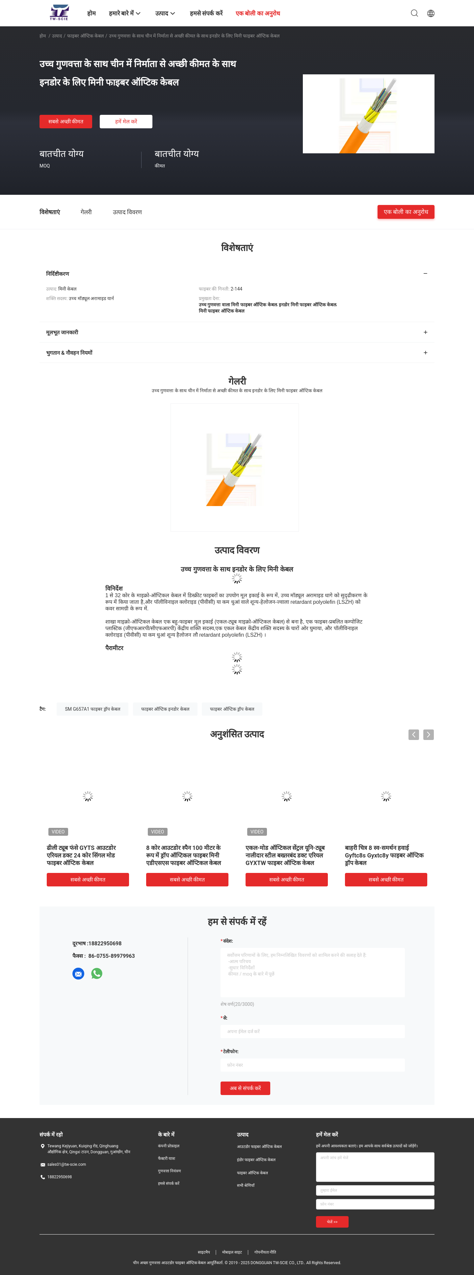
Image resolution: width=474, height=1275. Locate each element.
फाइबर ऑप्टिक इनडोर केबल (165, 709)
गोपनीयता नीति (265, 1252)
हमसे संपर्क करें (168, 1183)
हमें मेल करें (126, 121)
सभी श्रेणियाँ (245, 1185)
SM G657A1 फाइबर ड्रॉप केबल (92, 709)
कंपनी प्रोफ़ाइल (168, 1146)
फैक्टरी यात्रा (166, 1158)
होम (43, 35)
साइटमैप (204, 1252)
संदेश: (228, 941)
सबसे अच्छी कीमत (66, 121)
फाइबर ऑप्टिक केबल (85, 35)
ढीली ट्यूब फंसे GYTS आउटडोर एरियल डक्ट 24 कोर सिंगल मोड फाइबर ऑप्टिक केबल (81, 855)
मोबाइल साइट (232, 1252)
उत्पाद (57, 35)
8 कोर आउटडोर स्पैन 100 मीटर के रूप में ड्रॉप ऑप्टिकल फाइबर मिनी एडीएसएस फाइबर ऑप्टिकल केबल (183, 855)
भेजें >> (332, 1222)
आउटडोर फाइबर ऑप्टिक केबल (259, 1146)
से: (225, 1018)
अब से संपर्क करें (245, 1088)
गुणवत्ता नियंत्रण (169, 1171)
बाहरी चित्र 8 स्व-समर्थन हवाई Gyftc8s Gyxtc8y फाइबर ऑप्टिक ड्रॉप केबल (384, 855)
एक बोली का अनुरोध (406, 211)
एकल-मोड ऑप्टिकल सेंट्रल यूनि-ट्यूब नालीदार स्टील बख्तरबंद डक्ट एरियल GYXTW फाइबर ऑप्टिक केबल (285, 855)
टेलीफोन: (231, 1051)
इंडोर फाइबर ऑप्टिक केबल (256, 1160)
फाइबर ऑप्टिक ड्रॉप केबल (232, 709)
